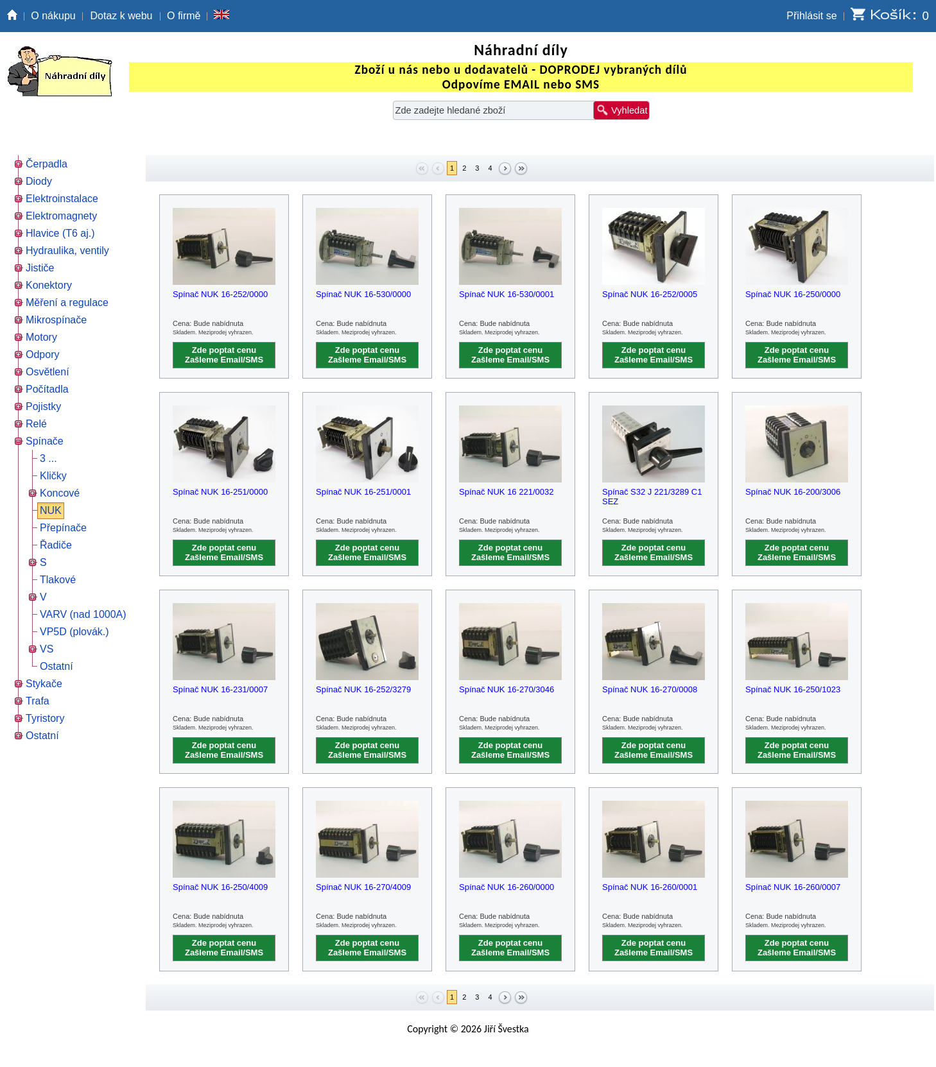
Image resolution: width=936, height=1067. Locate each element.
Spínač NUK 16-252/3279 (363, 689)
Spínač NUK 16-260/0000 (506, 887)
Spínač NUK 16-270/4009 (363, 887)
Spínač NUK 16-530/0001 (506, 294)
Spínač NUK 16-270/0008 (649, 689)
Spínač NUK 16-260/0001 (649, 887)
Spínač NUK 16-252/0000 (220, 294)
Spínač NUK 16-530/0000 (363, 294)
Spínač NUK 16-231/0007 (220, 689)
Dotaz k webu (122, 15)
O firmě (183, 15)
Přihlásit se (811, 15)
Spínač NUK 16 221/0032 (506, 492)
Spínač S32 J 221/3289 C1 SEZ (652, 496)
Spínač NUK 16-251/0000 (220, 492)
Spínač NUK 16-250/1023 (792, 689)
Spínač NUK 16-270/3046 (506, 689)
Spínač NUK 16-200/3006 (792, 492)
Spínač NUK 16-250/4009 (220, 887)
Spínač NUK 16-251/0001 (363, 492)
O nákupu (53, 15)
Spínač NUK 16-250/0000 (792, 294)
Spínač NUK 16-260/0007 (792, 887)
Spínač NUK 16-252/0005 (649, 294)
